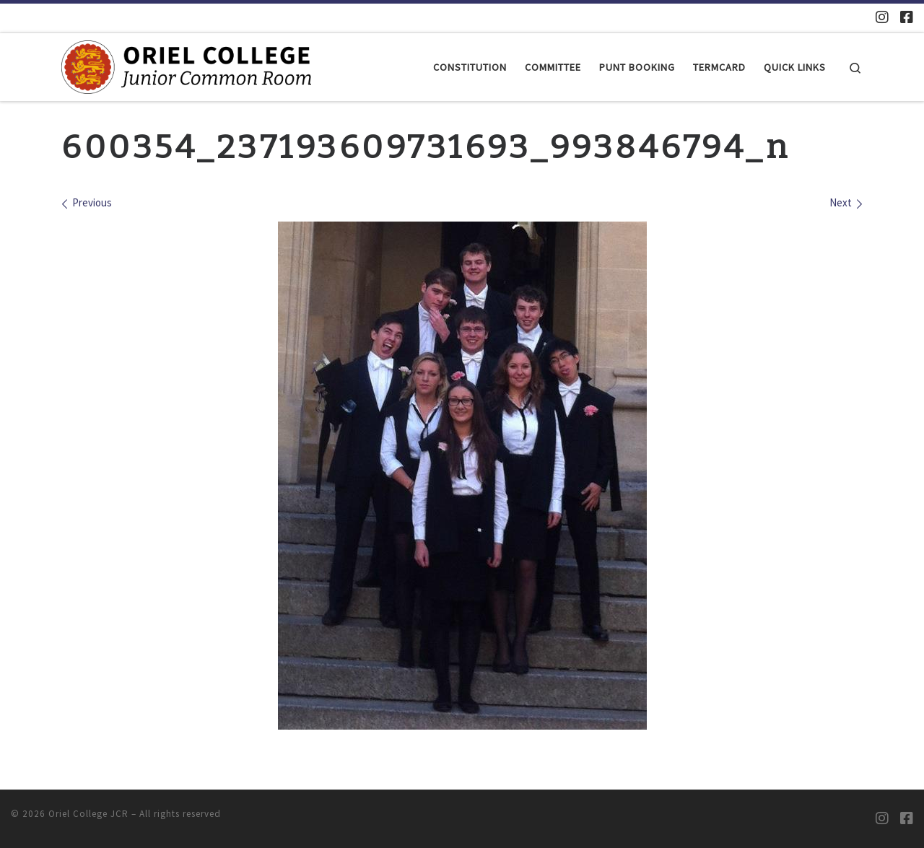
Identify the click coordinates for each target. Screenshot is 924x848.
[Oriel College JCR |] (186, 66)
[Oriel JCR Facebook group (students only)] (906, 17)
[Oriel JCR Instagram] (882, 17)
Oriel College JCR (88, 814)
